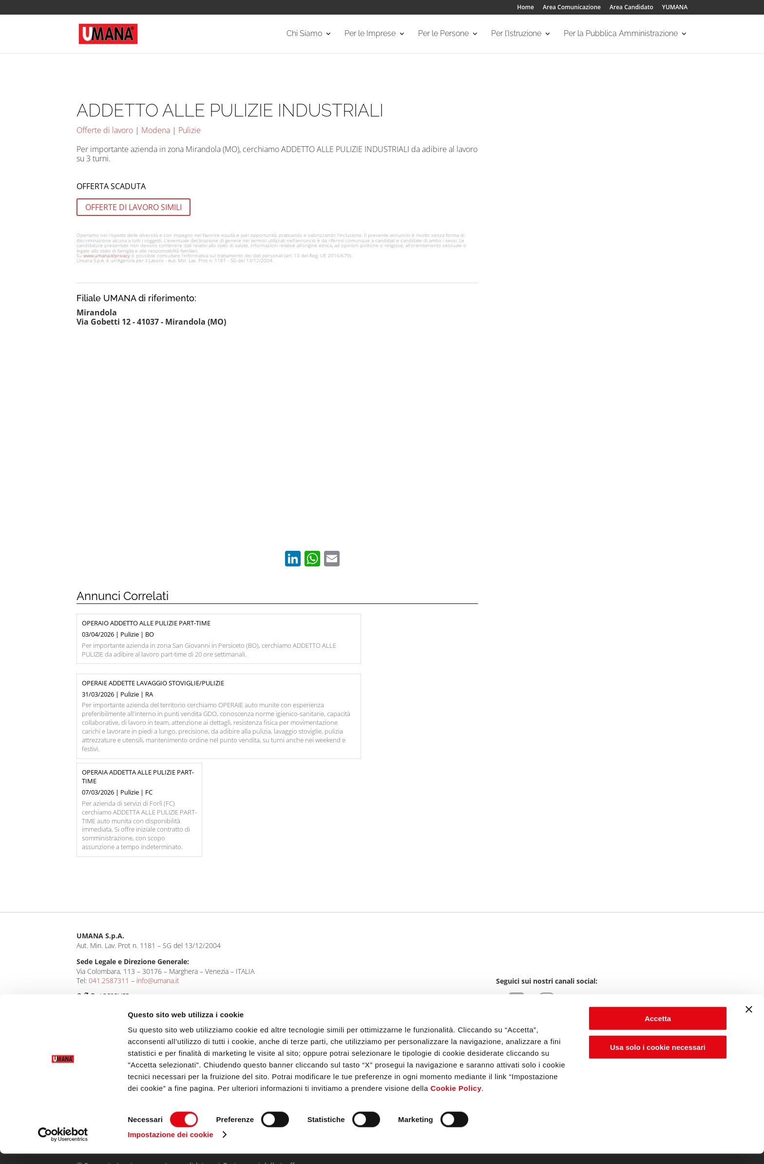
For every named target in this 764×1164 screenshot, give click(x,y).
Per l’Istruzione (516, 35)
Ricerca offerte (343, 982)
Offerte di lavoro (104, 130)
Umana (87, 982)
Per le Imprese (370, 35)
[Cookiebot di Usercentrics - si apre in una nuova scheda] (63, 1145)
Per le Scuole (463, 982)
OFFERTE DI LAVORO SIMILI (133, 207)
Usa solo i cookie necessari (658, 1057)
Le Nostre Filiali (99, 994)
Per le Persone (443, 35)
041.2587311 (109, 892)
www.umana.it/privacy (106, 255)
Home (525, 7)
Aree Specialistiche (227, 982)
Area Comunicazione (572, 7)
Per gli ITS (458, 994)
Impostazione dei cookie (170, 1145)
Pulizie (189, 130)
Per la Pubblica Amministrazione (621, 35)
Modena (155, 130)
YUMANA (675, 7)
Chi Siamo (304, 35)
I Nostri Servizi (220, 994)
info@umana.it (157, 892)
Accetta (658, 1029)
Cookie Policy (455, 1098)
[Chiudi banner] (748, 1019)
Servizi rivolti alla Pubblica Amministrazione (603, 997)
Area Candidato (631, 7)
